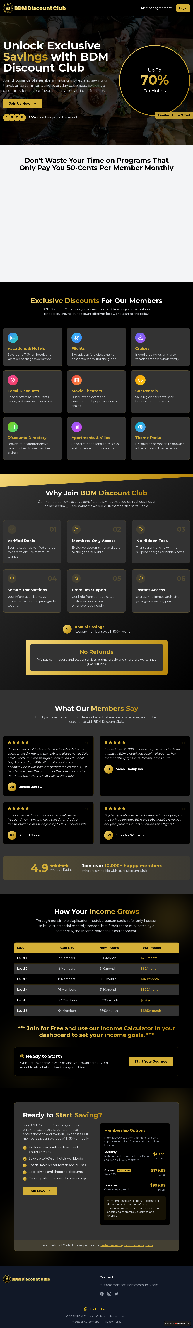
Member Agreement (156, 8)
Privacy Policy (112, 1321)
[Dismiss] (188, 1323)
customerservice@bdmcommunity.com (127, 1245)
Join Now (40, 1191)
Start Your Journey (151, 1061)
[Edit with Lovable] (175, 1323)
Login (183, 8)
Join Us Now (22, 104)
